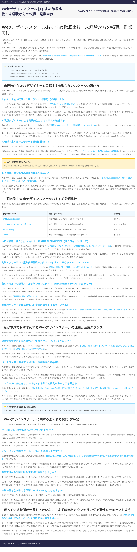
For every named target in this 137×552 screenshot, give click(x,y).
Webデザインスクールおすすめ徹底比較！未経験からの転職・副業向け (26, 2)
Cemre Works (35, 549)
